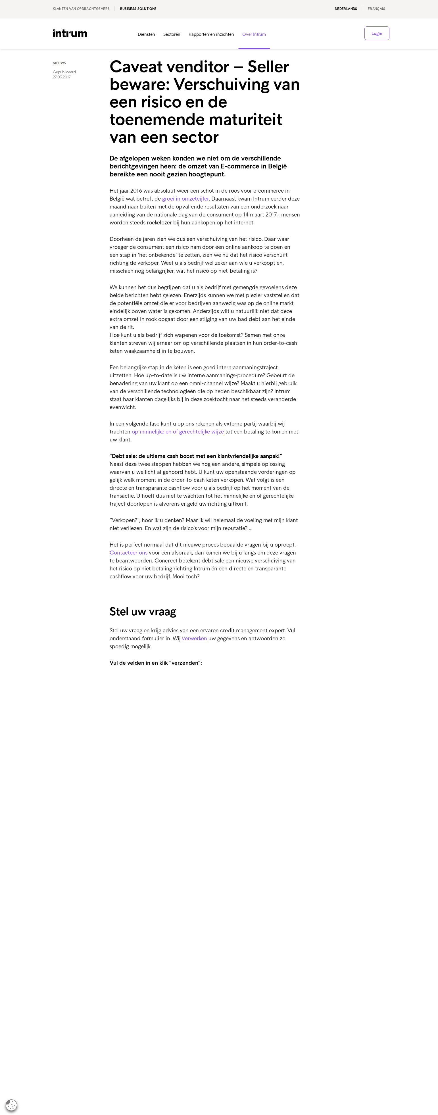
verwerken (194, 638)
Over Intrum (254, 34)
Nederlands (346, 9)
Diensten (146, 34)
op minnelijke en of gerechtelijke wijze (178, 431)
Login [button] (377, 33)
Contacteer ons (128, 552)
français (376, 9)
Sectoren (171, 34)
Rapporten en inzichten (211, 34)
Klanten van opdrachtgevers (81, 9)
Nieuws (59, 63)
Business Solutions (138, 9)
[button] (351, 34)
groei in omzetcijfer (185, 198)
